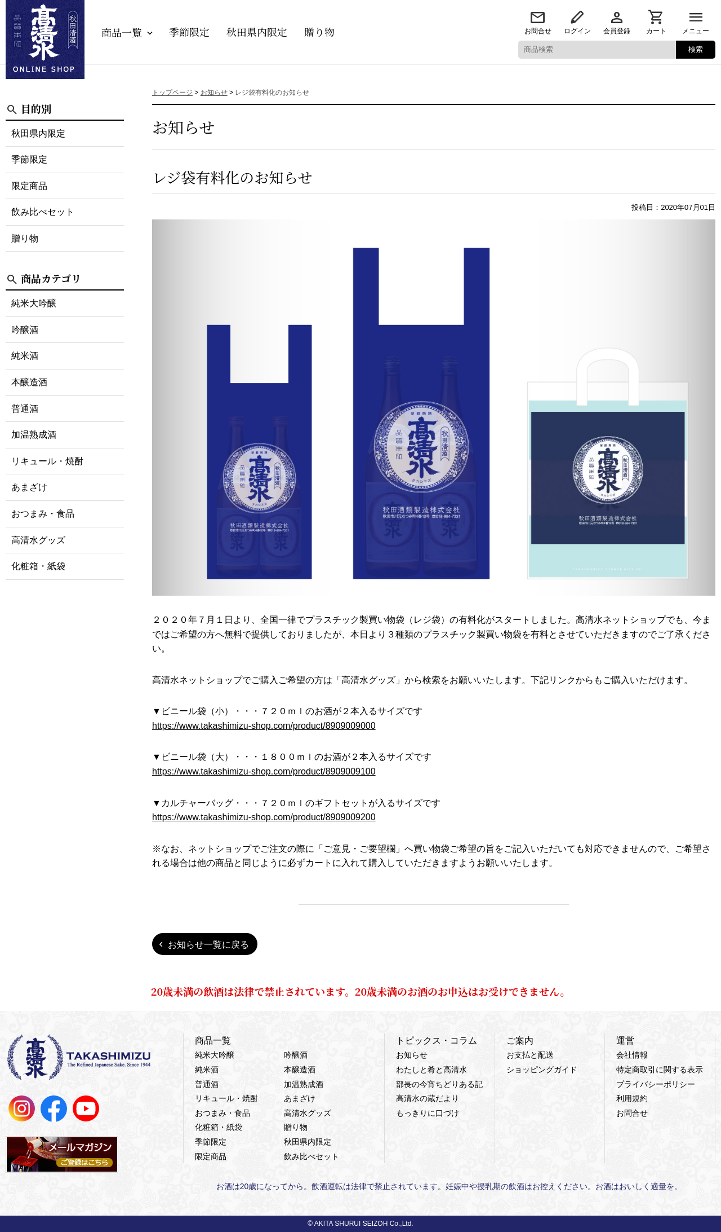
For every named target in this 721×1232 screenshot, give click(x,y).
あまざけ (29, 487)
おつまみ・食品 (42, 513)
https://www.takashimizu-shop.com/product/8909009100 (264, 771)
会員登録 (616, 31)
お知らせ (412, 1054)
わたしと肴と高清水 (431, 1069)
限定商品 (29, 186)
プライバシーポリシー (655, 1084)
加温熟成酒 (33, 434)
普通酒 (24, 408)
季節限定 (189, 31)
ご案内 (519, 1040)
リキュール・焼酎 (47, 461)
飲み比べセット (42, 212)
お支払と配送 (530, 1054)
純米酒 (24, 355)
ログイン (577, 31)
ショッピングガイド (541, 1069)
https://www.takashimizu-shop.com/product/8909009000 (264, 726)
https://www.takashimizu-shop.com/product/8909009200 (264, 817)
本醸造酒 (29, 382)
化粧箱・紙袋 (38, 566)
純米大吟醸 (33, 303)
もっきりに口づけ (427, 1112)
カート (656, 31)
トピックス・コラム (436, 1040)
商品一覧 (121, 32)
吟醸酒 (24, 330)
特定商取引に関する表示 (659, 1069)
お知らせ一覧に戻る (208, 944)
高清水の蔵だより (427, 1098)
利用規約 (632, 1098)
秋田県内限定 (256, 31)
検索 (695, 49)
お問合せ (537, 31)
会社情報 (632, 1054)
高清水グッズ (38, 540)
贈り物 (319, 31)
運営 (625, 1040)
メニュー (695, 31)
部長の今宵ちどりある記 (439, 1084)
